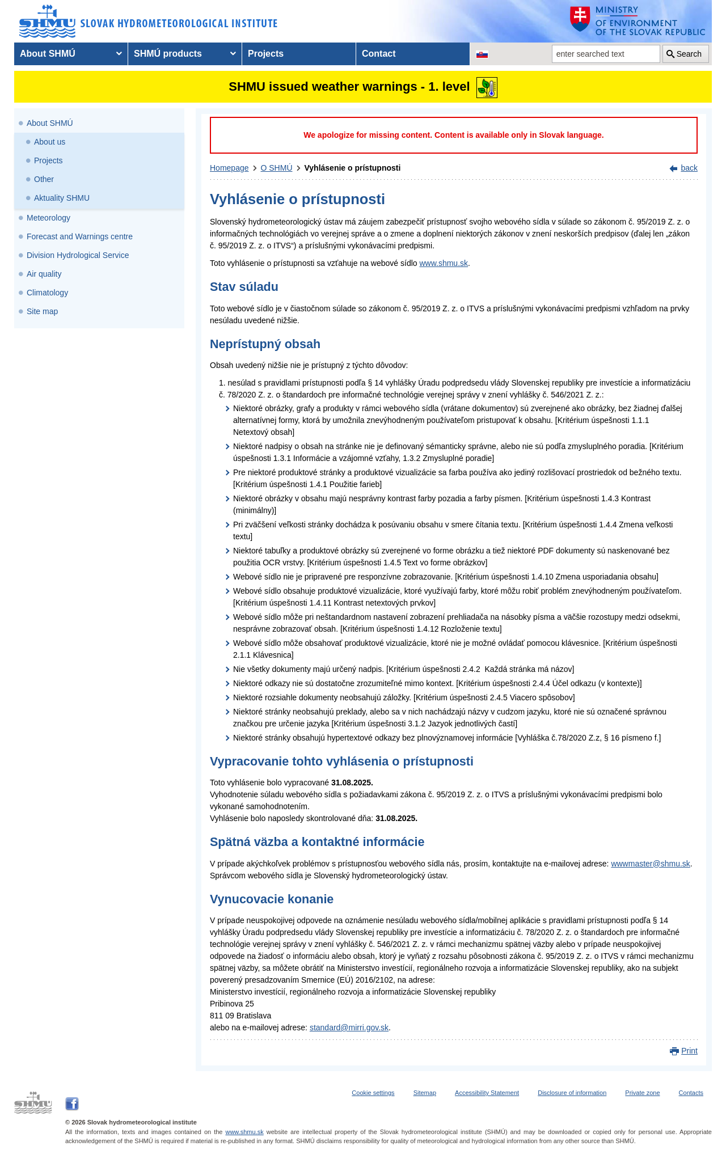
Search (689, 53)
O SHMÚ (277, 167)
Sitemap (424, 1092)
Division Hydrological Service (78, 255)
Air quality (44, 273)
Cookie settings (373, 1092)
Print (689, 1050)
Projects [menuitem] (266, 53)
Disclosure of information (572, 1092)
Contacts (691, 1092)
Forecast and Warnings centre (80, 236)
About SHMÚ (50, 123)
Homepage (229, 167)
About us (49, 141)
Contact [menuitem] (379, 53)
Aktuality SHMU (62, 197)
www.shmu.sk (443, 263)
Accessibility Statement (487, 1092)
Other (44, 179)
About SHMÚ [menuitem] (47, 53)
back (689, 167)
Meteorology (48, 217)
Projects (48, 160)
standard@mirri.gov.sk (349, 1027)
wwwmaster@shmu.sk (650, 863)
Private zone (642, 1092)
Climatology (47, 292)
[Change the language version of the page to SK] (482, 54)
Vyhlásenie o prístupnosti (353, 167)
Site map (42, 311)
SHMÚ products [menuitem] (168, 53)
